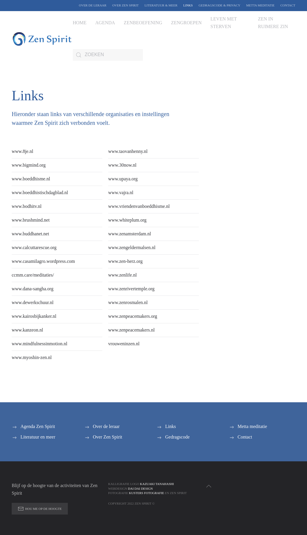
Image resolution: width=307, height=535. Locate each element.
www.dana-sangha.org (33, 288)
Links (188, 5)
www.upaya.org (123, 178)
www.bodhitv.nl (27, 206)
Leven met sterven (224, 22)
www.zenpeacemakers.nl (131, 329)
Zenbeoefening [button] (143, 22)
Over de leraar (92, 5)
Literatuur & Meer (160, 5)
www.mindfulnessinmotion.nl (39, 343)
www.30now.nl (122, 165)
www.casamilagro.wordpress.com (43, 261)
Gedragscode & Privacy (219, 5)
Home (80, 22)
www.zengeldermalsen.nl (132, 247)
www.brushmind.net (31, 220)
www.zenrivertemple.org (131, 288)
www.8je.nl (22, 151)
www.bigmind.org (29, 165)
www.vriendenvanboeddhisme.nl (139, 206)
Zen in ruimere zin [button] (273, 22)
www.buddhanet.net (30, 233)
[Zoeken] (108, 55)
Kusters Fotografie (146, 493)
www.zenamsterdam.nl (129, 233)
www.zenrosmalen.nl (128, 302)
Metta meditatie (260, 5)
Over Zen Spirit (125, 5)
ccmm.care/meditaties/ (33, 274)
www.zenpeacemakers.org (132, 316)
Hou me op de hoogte (40, 509)
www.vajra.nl (120, 192)
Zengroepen (186, 22)
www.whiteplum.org (127, 220)
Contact (287, 5)
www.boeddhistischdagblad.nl (40, 192)
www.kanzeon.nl (27, 329)
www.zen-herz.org (125, 261)
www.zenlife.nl (122, 274)
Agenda (105, 22)
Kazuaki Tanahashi (157, 484)
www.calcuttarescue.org (34, 247)
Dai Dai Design (140, 488)
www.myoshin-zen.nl (32, 357)
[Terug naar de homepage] (42, 39)
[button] (209, 486)
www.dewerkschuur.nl (33, 302)
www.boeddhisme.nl (31, 178)
